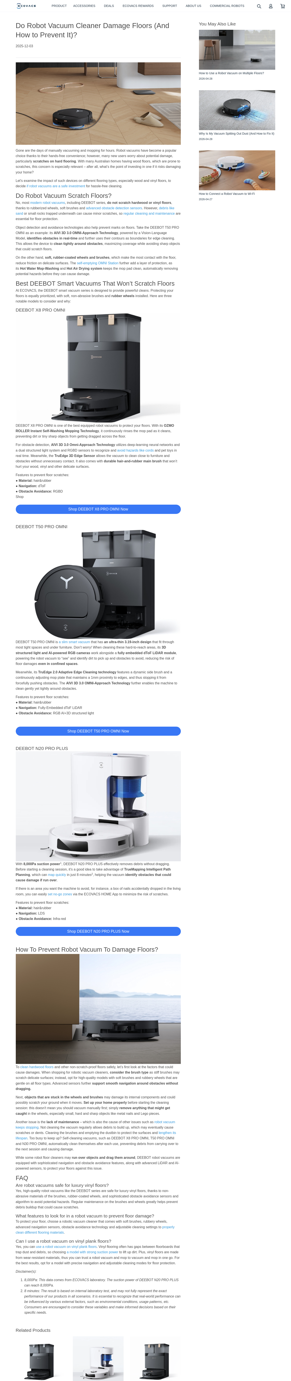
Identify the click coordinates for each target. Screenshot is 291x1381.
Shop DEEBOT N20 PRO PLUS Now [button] (98, 931)
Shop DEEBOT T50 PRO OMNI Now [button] (98, 731)
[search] (259, 6)
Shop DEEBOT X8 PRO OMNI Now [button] (98, 509)
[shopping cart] (283, 6)
